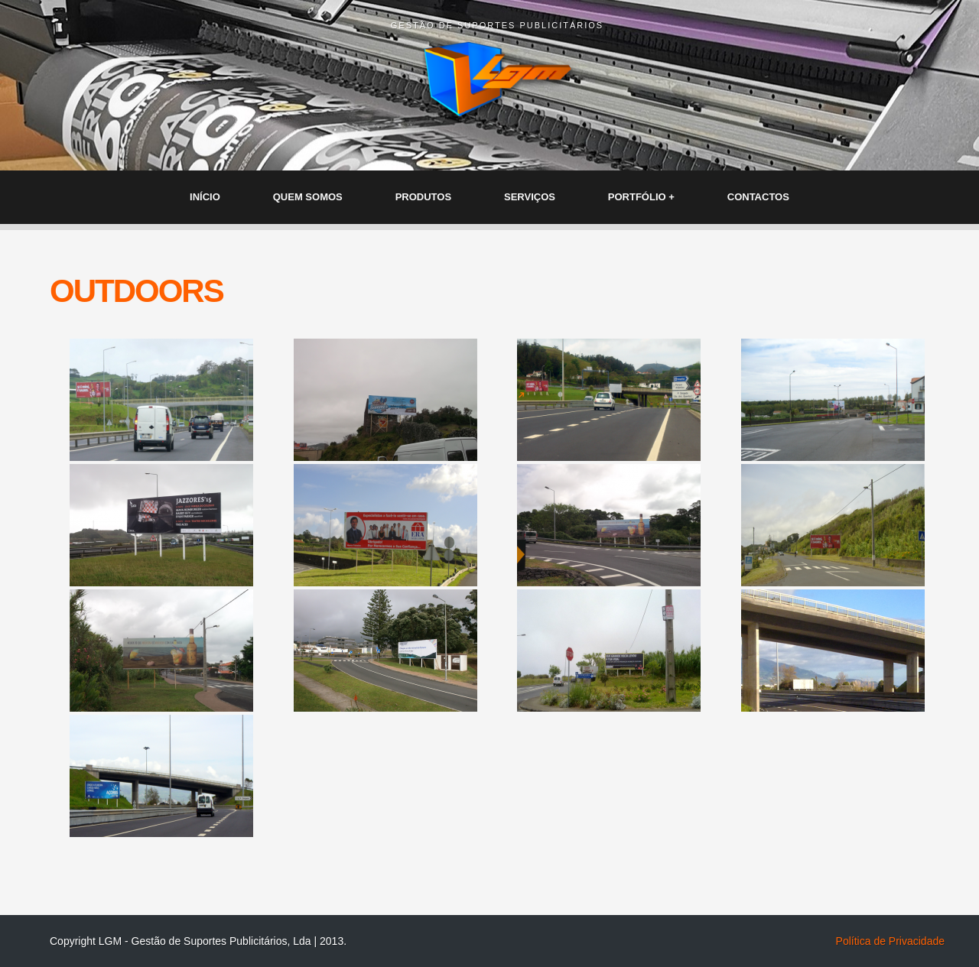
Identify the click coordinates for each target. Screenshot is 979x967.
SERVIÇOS (529, 197)
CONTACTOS (758, 197)
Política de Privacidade (890, 941)
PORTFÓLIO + (641, 197)
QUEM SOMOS (308, 197)
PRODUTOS (423, 197)
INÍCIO (205, 197)
